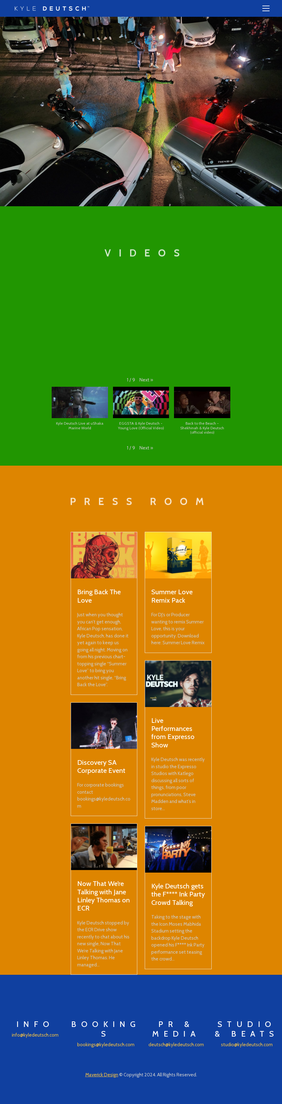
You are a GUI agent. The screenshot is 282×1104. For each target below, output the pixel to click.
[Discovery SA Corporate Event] (104, 726)
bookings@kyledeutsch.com (105, 1044)
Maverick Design (101, 1075)
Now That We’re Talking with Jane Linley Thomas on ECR (103, 895)
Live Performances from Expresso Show (173, 732)
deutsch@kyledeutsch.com (176, 1044)
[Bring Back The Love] (104, 555)
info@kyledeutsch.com (35, 1035)
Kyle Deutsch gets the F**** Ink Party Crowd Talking (178, 894)
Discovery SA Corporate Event (101, 766)
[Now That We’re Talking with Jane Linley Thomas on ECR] (104, 847)
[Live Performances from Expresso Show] (178, 684)
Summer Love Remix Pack (172, 596)
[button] (146, 380)
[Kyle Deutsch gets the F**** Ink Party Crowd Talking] (178, 849)
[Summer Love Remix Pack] (178, 555)
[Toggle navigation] (266, 8)
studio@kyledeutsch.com (247, 1044)
